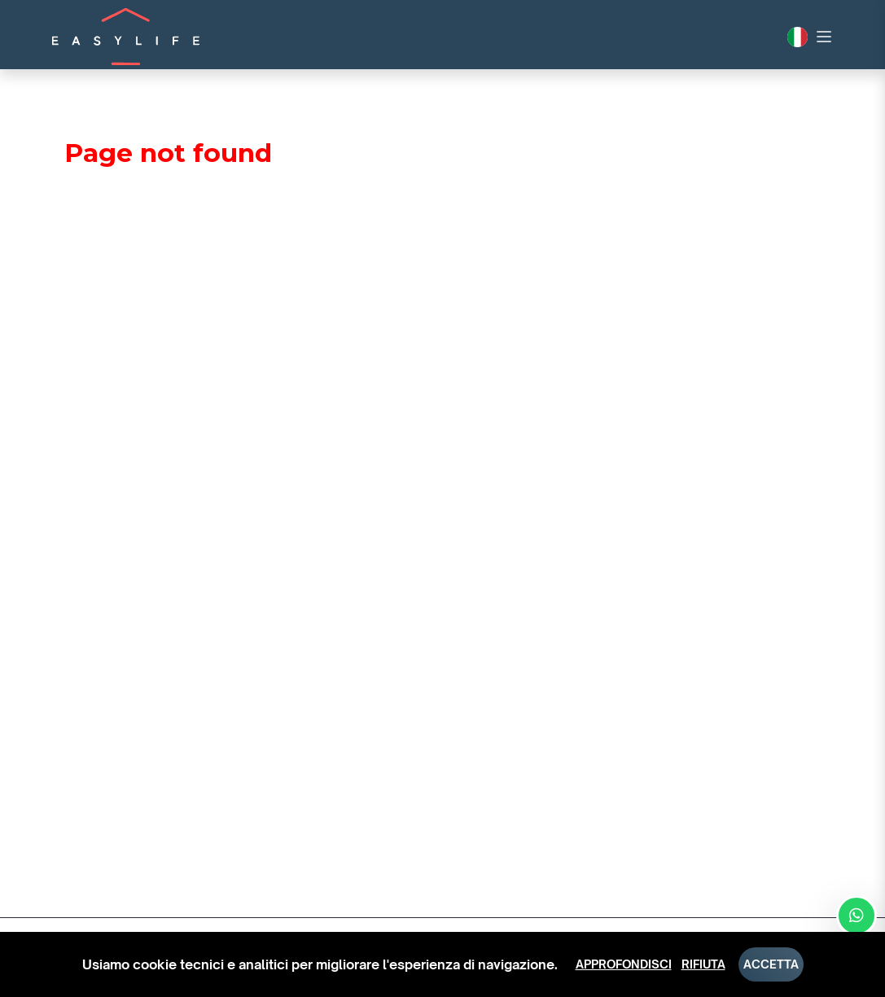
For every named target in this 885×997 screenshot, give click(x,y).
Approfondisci (624, 964)
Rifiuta (703, 964)
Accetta (771, 964)
